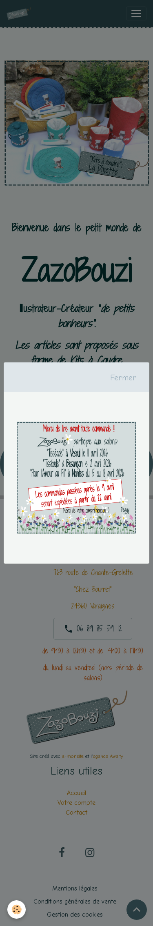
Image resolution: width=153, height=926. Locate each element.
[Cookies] (16, 909)
